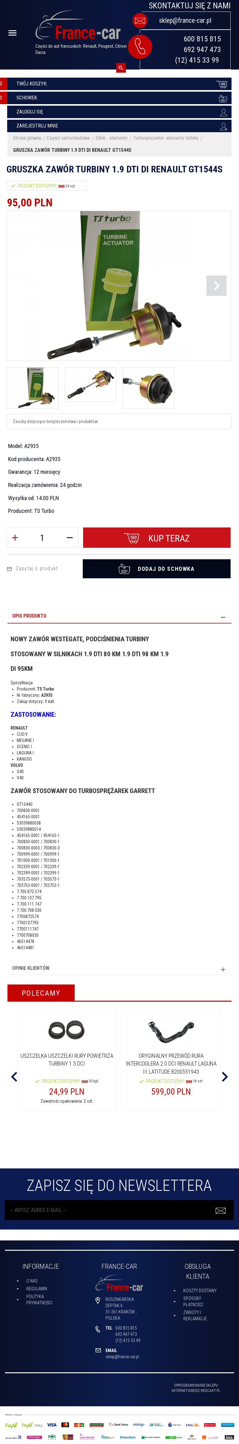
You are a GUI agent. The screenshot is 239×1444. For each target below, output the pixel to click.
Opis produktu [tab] (29, 614)
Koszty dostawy (200, 1289)
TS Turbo (44, 511)
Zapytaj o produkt (32, 567)
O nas (32, 1279)
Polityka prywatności (39, 1297)
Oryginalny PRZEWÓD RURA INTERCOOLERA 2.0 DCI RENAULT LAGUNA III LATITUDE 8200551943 (171, 1062)
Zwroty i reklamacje (195, 1314)
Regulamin (36, 1286)
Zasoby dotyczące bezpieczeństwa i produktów (55, 421)
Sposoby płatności (193, 1300)
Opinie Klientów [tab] (30, 966)
